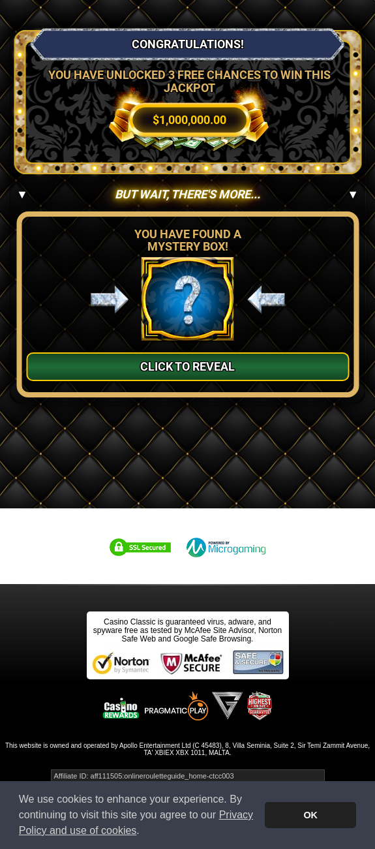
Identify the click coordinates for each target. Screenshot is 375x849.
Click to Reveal (187, 366)
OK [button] (310, 815)
